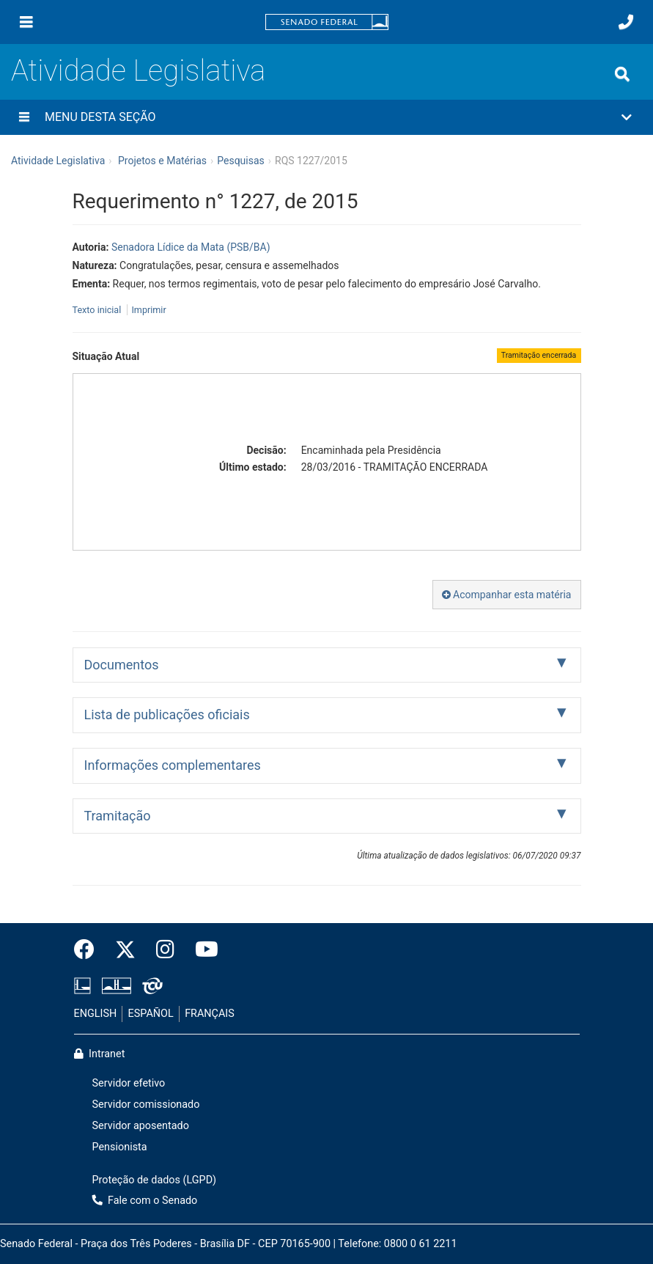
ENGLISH (95, 1013)
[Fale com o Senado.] (626, 22)
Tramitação (117, 815)
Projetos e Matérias (162, 160)
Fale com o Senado (145, 1200)
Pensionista (119, 1147)
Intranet (99, 1054)
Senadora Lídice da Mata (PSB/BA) (190, 247)
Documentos (121, 664)
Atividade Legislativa (138, 71)
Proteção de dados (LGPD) (154, 1180)
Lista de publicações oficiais (167, 714)
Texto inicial (98, 309)
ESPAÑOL (151, 1013)
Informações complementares (172, 765)
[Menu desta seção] (24, 117)
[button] (326, 117)
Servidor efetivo (129, 1083)
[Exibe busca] (622, 74)
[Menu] (26, 22)
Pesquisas (241, 160)
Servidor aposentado (140, 1126)
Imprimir (148, 309)
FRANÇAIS (210, 1013)
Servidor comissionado (146, 1104)
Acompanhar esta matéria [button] (507, 594)
